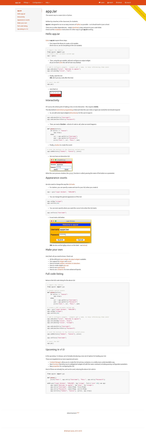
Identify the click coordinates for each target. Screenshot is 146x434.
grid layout (61, 267)
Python (78, 24)
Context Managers (55, 362)
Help (48, 2)
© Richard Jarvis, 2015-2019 (73, 431)
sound (69, 261)
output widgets (75, 259)
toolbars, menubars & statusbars (69, 263)
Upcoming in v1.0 (22, 29)
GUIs (47, 40)
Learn (101, 2)
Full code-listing (22, 26)
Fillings (27, 2)
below (85, 245)
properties (56, 366)
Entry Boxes (74, 113)
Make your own (22, 23)
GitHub (119, 2)
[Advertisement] (73, 420)
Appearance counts (23, 20)
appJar (18, 3)
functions (56, 364)
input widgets (64, 259)
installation (58, 29)
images (62, 261)
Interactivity (21, 17)
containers (60, 269)
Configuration (38, 2)
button (57, 145)
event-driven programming (64, 110)
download (75, 27)
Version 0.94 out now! (140, 11)
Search (128, 2)
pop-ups (66, 265)
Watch (110, 2)
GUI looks (72, 184)
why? (78, 412)
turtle (60, 62)
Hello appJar (21, 14)
